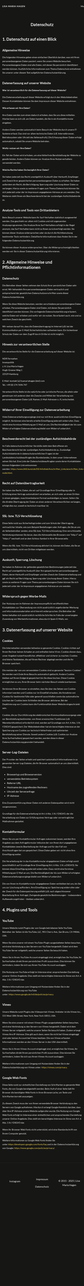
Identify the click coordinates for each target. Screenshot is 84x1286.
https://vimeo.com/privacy (54, 1067)
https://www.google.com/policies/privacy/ (34, 1148)
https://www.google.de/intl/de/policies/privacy (31, 994)
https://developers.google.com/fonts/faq (27, 1144)
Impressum (42, 1179)
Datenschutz (42, 1186)
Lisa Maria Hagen (13, 6)
